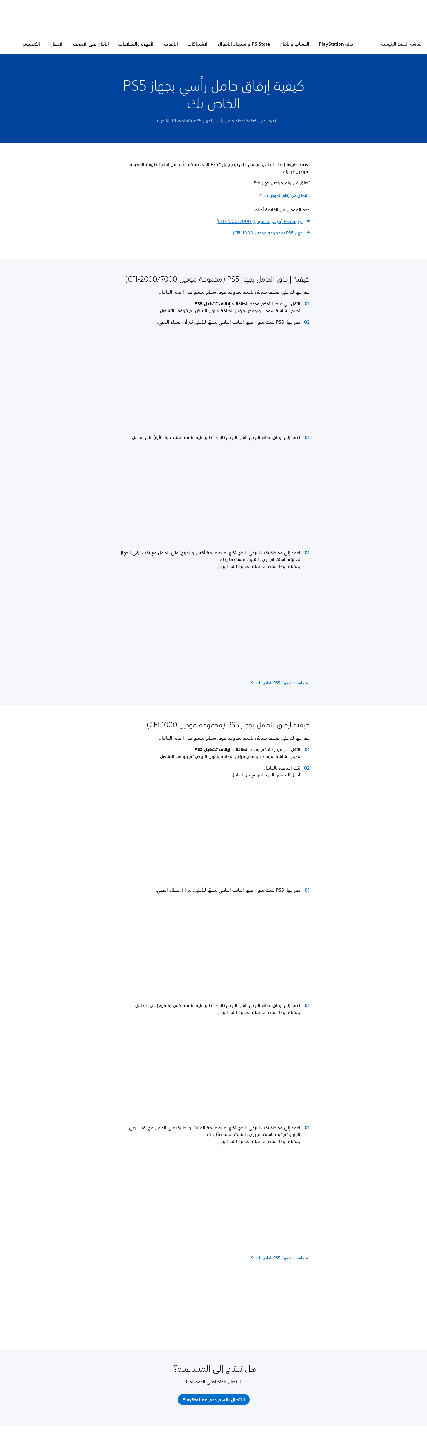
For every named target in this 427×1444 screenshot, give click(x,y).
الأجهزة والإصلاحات (136, 44)
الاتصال (56, 44)
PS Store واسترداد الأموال (244, 44)
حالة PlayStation (336, 44)
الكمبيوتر (31, 44)
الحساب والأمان (294, 44)
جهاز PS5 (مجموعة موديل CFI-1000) (268, 233)
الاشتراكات (198, 44)
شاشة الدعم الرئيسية (401, 44)
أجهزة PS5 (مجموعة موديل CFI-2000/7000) (260, 221)
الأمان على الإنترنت (91, 44)
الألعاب (171, 44)
